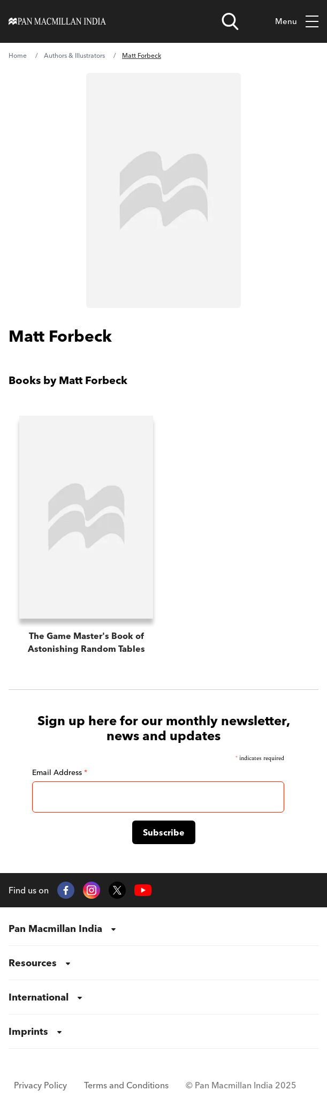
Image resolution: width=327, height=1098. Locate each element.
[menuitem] (163, 928)
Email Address (59, 772)
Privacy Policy (40, 1085)
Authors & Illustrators (74, 55)
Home (18, 55)
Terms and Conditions (126, 1085)
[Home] (57, 21)
